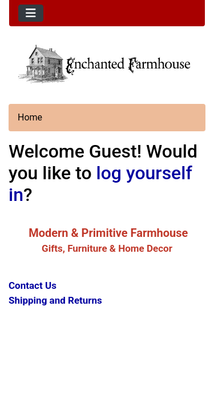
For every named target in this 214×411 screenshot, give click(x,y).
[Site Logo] (107, 63)
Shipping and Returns (55, 300)
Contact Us (32, 285)
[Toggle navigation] (30, 13)
